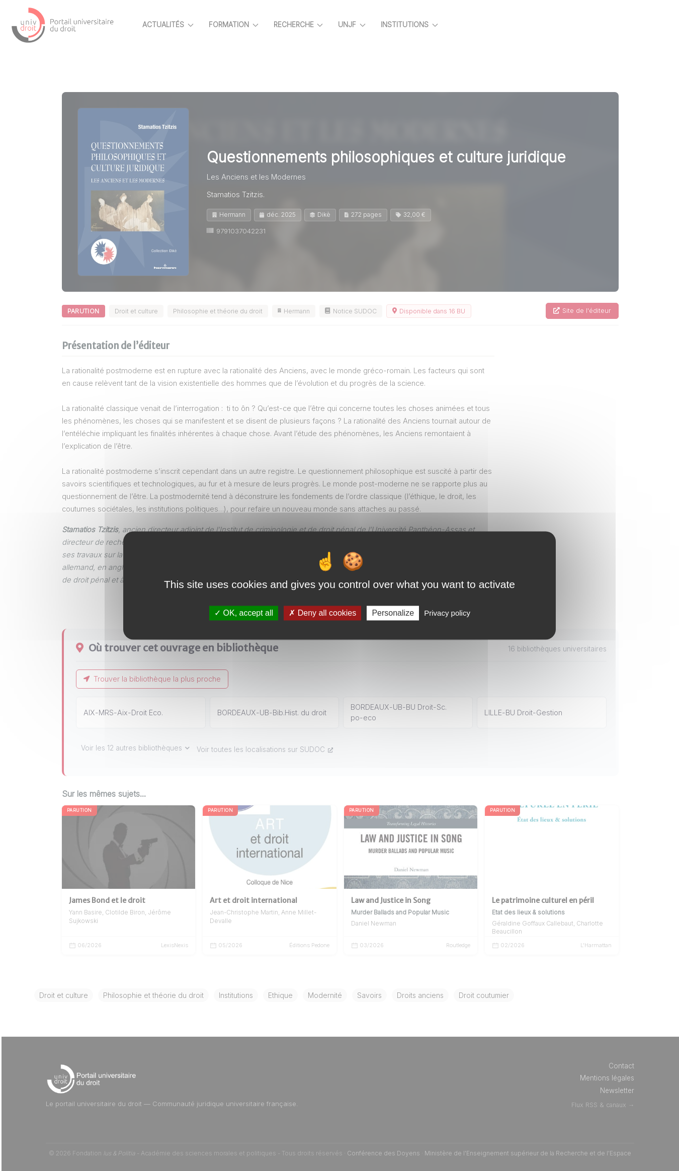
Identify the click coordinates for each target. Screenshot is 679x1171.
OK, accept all (243, 613)
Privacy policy (447, 613)
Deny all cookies (322, 613)
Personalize (393, 613)
